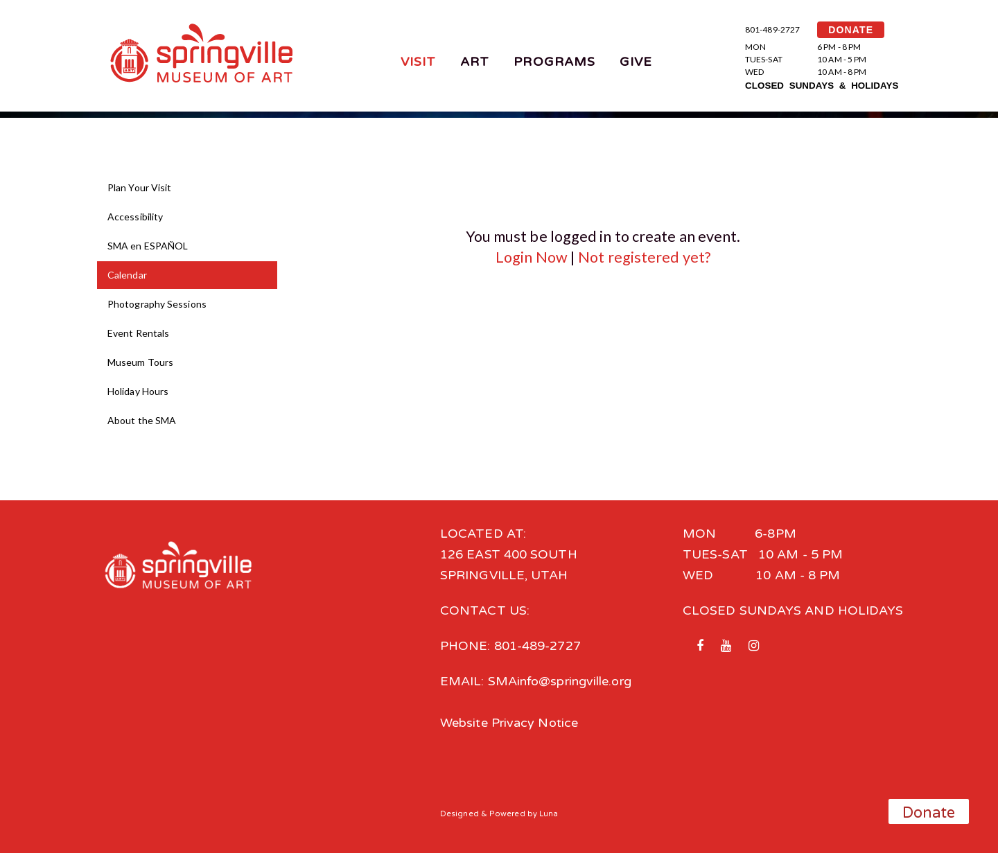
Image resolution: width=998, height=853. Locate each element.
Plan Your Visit (139, 187)
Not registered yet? (644, 257)
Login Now (532, 257)
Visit (418, 61)
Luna (548, 813)
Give (636, 61)
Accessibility (135, 216)
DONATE (850, 29)
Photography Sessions (157, 304)
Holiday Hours (137, 391)
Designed (459, 813)
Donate (929, 813)
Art (474, 61)
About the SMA (141, 420)
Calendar (127, 275)
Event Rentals (138, 333)
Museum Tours (140, 362)
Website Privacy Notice (509, 722)
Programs (554, 61)
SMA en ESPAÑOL (147, 246)
